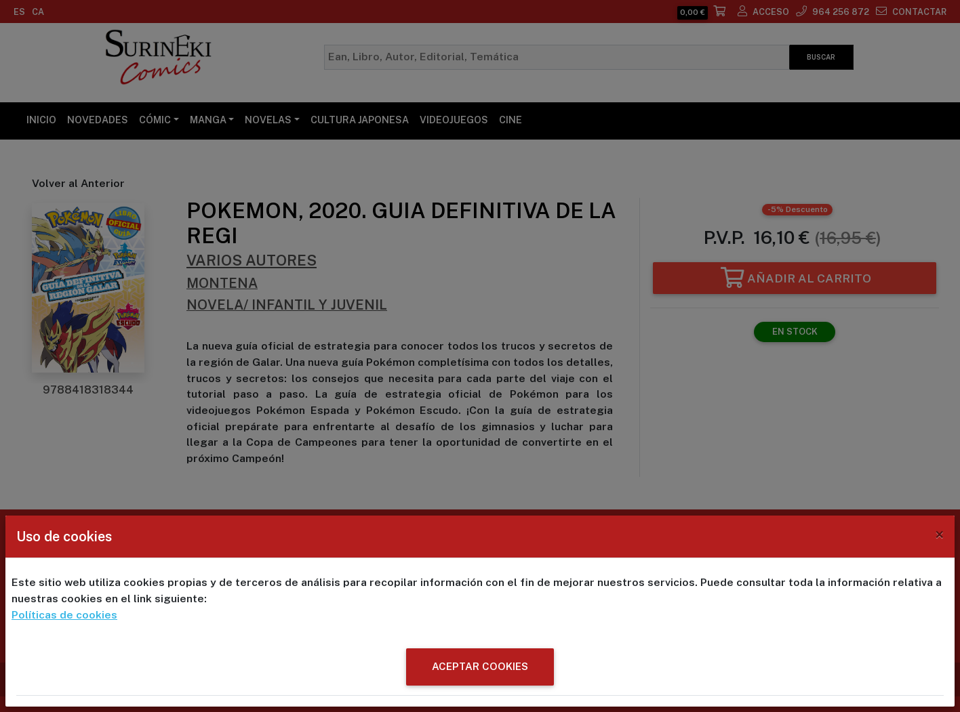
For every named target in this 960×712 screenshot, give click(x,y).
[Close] (939, 535)
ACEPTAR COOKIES (480, 666)
